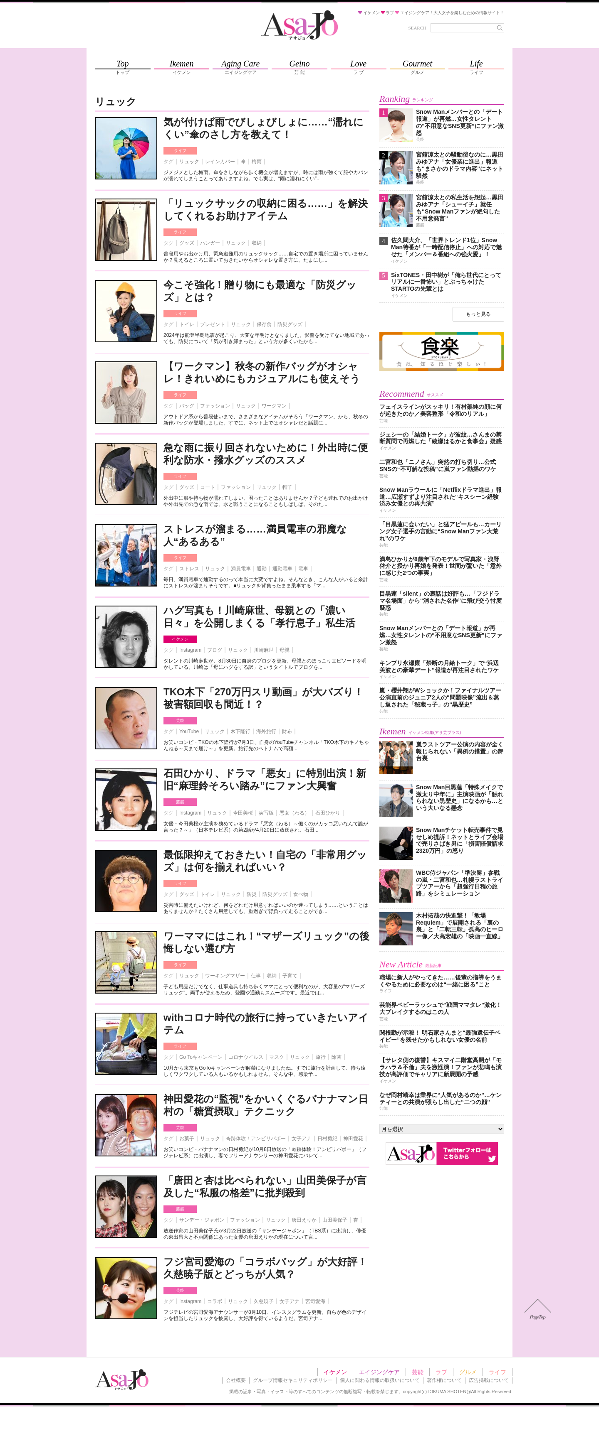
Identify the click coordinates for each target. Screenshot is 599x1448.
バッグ (186, 406)
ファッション (215, 406)
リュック (189, 161)
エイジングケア (379, 1372)
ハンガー (210, 243)
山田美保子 (334, 1220)
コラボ (214, 1301)
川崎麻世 (264, 650)
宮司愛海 (315, 1301)
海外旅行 (266, 731)
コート (207, 487)
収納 (257, 243)
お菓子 (186, 1138)
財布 (287, 731)
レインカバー (220, 161)
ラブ (441, 1372)
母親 (285, 650)
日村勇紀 (327, 1138)
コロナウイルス (245, 1057)
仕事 (256, 976)
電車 (303, 569)
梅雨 (257, 161)
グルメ (468, 1372)
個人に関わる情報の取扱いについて (380, 1380)
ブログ (214, 650)
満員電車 (241, 569)
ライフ (180, 150)
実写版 (266, 813)
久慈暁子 (264, 1301)
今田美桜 (243, 813)
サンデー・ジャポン (201, 1220)
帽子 (287, 487)
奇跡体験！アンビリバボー (256, 1138)
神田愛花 (353, 1138)
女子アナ (302, 1138)
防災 (252, 894)
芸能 (180, 720)
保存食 (264, 324)
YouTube (189, 731)
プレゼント (212, 324)
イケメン (180, 639)
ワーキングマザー (225, 976)
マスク (276, 1057)
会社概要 (236, 1380)
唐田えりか (304, 1220)
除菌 (337, 1057)
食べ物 (300, 894)
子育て (289, 976)
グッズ (186, 243)
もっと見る (478, 314)
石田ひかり (327, 813)
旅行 (321, 1057)
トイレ (186, 324)
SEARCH (417, 27)
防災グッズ (289, 324)
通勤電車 (282, 569)
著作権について (444, 1380)
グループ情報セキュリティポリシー (293, 1380)
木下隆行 (240, 731)
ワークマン (274, 406)
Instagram (190, 650)
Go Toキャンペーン (201, 1057)
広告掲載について (489, 1380)
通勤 (262, 569)
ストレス (189, 569)
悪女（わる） (294, 813)
